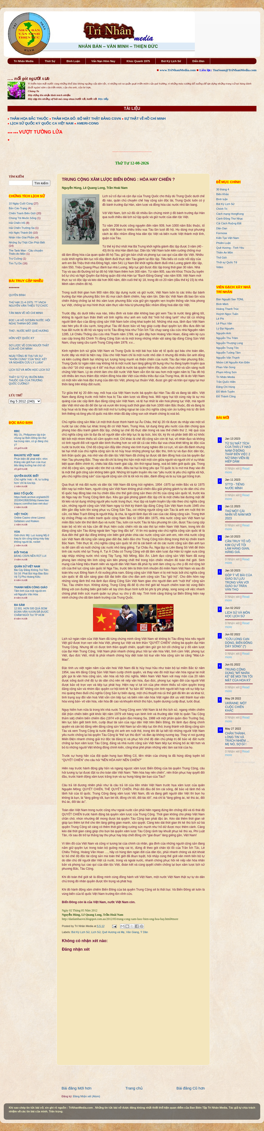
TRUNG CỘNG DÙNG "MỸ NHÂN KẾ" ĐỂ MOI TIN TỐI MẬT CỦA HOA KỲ (239, 675)
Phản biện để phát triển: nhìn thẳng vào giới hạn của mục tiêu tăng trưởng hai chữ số (31, 462)
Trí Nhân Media (23, 61)
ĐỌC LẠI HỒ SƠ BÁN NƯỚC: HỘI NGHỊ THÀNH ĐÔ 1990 (29, 322)
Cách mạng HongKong (230, 213)
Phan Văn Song (225, 367)
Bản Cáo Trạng (18, 208)
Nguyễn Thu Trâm (227, 338)
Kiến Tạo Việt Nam (227, 237)
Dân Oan (221, 228)
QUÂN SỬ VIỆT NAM (27, 566)
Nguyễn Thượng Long (229, 343)
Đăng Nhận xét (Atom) (86, 1096)
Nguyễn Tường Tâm (228, 352)
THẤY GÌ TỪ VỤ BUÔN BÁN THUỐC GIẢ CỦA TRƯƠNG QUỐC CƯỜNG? (26, 380)
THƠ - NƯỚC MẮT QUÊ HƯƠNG (29, 330)
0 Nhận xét (232, 468)
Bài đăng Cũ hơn (191, 1088)
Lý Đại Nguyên (225, 328)
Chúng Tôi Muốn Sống (22, 218)
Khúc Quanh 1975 (138, 61)
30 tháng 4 (222, 189)
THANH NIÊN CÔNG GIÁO (31, 587)
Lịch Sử (96, 932)
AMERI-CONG (88, 123)
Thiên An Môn (224, 252)
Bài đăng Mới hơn (77, 1088)
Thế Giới (221, 257)
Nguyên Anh (223, 333)
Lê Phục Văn (224, 323)
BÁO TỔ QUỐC (23, 493)
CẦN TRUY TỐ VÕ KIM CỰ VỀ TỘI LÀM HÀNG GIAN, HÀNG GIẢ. (237, 546)
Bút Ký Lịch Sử (171, 61)
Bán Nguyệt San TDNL (230, 299)
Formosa (221, 233)
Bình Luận (73, 61)
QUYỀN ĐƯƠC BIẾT (26, 475)
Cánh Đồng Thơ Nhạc (229, 218)
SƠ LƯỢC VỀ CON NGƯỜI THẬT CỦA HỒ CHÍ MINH (29, 347)
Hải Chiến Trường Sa (21, 227)
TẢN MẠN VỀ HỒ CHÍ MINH (26, 312)
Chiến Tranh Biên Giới (22, 213)
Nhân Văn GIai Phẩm (21, 237)
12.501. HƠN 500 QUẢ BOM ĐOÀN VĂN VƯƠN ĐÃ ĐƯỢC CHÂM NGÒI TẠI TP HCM (31, 612)
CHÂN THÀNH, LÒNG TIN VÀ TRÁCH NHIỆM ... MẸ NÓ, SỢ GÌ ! (237, 739)
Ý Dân (144, 932)
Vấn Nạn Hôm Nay (103, 61)
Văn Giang (132, 932)
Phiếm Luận (223, 242)
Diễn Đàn (198, 61)
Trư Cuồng (15, 258)
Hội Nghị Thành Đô (20, 232)
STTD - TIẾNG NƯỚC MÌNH (234, 486)
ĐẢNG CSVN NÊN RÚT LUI (30, 556)
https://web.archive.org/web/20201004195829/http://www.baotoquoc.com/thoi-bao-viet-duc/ (31, 500)
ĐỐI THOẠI (21, 552)
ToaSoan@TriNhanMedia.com (234, 70)
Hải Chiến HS (17, 222)
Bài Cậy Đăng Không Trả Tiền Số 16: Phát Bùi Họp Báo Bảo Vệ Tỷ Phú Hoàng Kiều (31, 573)
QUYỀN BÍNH (17, 295)
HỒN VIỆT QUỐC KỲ (21, 338)
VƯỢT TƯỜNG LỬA (40, 132)
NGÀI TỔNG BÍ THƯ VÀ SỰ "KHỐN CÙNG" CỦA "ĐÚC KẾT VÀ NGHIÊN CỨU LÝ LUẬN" (28, 359)
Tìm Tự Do (15, 263)
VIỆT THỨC (21, 514)
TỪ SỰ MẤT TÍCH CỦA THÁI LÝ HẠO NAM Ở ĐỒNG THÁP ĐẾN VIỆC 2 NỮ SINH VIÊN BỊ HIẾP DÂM (238, 452)
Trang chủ (134, 1088)
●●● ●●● (13, 132)
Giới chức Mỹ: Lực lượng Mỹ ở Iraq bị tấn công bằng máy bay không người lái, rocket (31, 538)
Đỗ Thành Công (226, 396)
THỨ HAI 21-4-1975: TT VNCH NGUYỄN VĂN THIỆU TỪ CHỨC (28, 304)
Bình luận (222, 199)
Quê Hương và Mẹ (113, 932)
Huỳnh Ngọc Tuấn (227, 313)
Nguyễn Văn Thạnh (228, 357)
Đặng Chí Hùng (225, 386)
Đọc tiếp (103, 98)
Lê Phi (220, 318)
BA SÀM (19, 604)
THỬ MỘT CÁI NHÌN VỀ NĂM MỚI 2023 (238, 514)
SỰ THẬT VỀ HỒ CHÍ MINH (145, 118)
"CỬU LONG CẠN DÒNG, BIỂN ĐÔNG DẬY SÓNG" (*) (238, 642)
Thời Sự (50, 61)
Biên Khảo (222, 194)
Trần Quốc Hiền (226, 381)
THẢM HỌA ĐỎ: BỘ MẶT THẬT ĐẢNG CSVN (86, 118)
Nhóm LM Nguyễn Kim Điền (233, 362)
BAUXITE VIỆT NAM (26, 455)
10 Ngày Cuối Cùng (21, 203)
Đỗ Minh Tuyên (225, 391)
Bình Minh (222, 304)
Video (219, 267)
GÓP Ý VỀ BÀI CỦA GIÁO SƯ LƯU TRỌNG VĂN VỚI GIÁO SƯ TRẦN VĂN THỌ (238, 582)
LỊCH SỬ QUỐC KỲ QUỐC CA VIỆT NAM (41, 123)
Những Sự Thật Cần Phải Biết (27, 242)
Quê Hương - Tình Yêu (230, 247)
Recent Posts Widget (244, 762)
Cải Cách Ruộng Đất (228, 223)
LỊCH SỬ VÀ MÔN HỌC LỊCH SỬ (29, 369)
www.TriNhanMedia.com (178, 70)
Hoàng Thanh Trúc (227, 308)
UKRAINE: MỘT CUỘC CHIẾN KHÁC (236, 706)
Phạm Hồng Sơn (226, 372)
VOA (17, 531)
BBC (17, 431)
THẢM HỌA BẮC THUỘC (29, 118)
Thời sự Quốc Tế (226, 262)
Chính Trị (221, 208)
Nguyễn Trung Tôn (227, 347)
